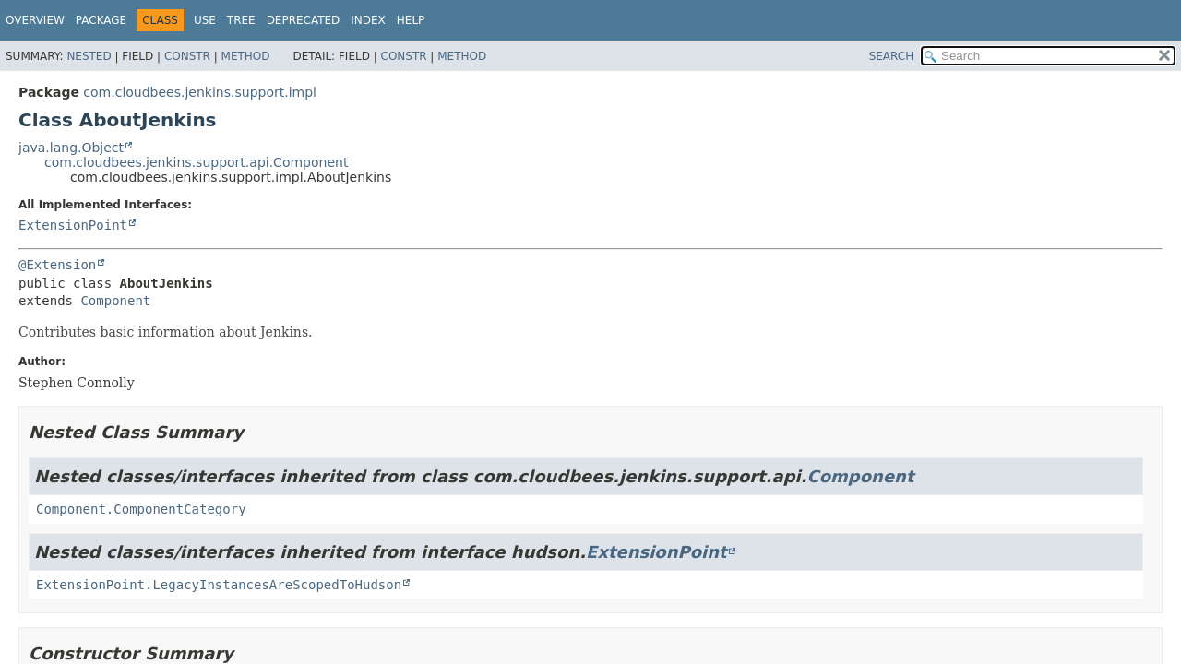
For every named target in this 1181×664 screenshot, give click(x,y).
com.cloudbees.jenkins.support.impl (199, 92)
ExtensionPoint (72, 225)
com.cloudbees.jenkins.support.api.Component (196, 162)
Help (411, 20)
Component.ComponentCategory (141, 509)
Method (245, 56)
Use (205, 20)
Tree (241, 20)
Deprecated (303, 20)
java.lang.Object (71, 147)
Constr (187, 56)
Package (101, 20)
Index (368, 20)
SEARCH (891, 56)
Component (115, 300)
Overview (35, 20)
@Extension (57, 264)
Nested (88, 56)
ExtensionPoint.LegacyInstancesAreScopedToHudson (218, 584)
